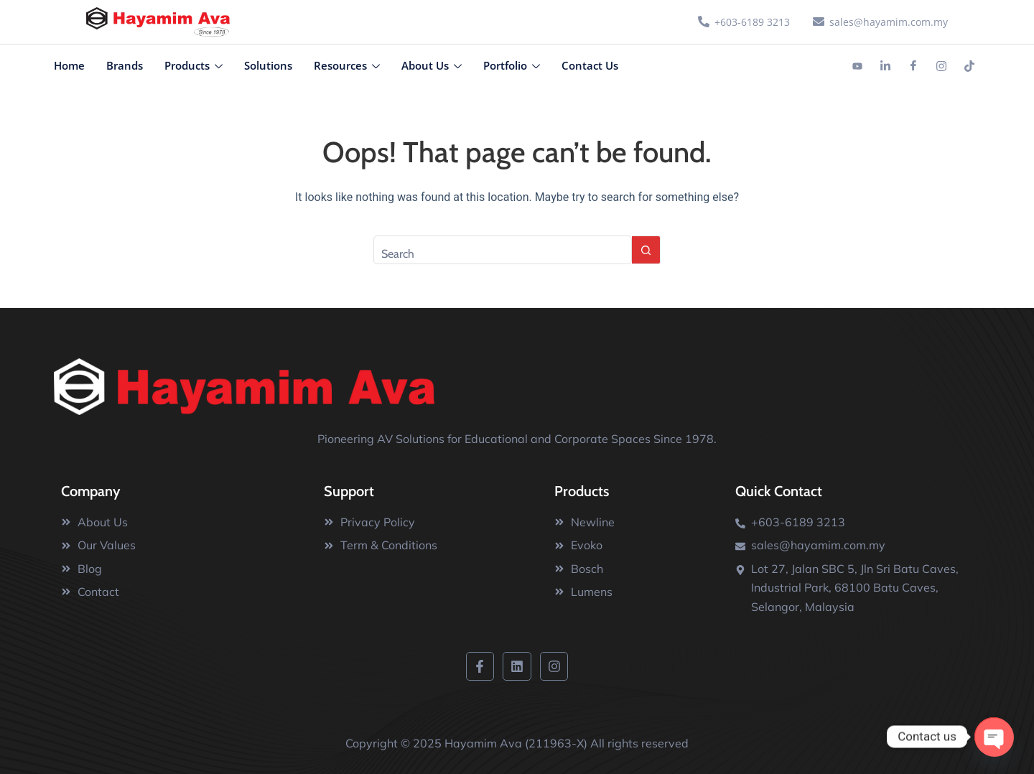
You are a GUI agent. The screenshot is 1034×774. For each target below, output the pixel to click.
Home (69, 65)
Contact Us (590, 65)
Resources (347, 65)
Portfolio (511, 65)
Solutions (268, 65)
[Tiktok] (969, 66)
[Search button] (646, 250)
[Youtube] (857, 66)
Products (193, 65)
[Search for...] (502, 250)
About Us (431, 65)
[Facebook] (913, 66)
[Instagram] (941, 66)
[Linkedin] (885, 66)
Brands (124, 65)
